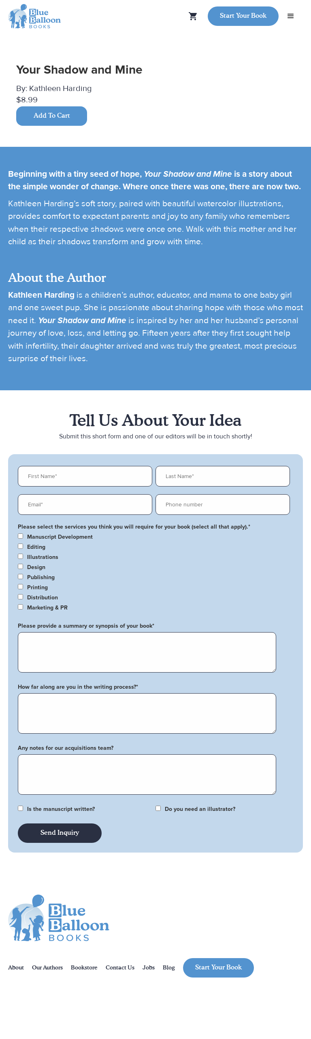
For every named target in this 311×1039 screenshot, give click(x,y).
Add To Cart (52, 116)
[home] (34, 16)
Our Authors (47, 968)
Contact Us (120, 968)
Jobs (149, 968)
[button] (291, 16)
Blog (169, 968)
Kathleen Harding (60, 88)
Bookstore (84, 968)
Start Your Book (243, 16)
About (16, 968)
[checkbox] (154, 537)
